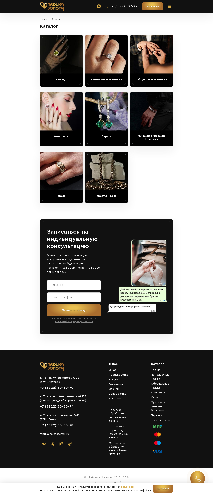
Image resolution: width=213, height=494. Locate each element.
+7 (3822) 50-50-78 (56, 425)
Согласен (163, 488)
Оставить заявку (74, 310)
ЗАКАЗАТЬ (152, 6)
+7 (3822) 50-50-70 (56, 387)
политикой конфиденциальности (74, 321)
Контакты (115, 398)
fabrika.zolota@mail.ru (54, 434)
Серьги (156, 397)
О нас (112, 370)
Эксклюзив (116, 384)
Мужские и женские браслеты (158, 406)
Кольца (155, 370)
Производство (119, 374)
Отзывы (114, 389)
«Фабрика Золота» (52, 6)
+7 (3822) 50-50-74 (57, 406)
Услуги (113, 379)
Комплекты (158, 392)
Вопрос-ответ (118, 393)
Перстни (156, 415)
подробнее (128, 487)
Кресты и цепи (160, 420)
